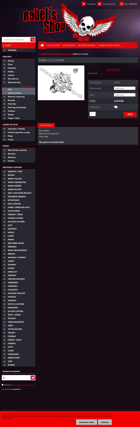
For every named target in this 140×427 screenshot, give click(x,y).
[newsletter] (33, 378)
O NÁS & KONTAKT (53, 45)
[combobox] (124, 88)
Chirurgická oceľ (65, 54)
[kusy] (93, 114)
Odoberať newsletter (11, 371)
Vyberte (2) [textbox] (119, 88)
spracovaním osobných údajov (23, 385)
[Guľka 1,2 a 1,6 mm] (61, 66)
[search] (32, 39)
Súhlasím (105, 422)
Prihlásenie (91, 4)
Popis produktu (46, 125)
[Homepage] (43, 45)
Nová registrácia (109, 4)
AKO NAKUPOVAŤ (69, 45)
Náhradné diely (51, 54)
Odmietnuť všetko (86, 422)
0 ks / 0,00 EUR (130, 4)
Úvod (41, 54)
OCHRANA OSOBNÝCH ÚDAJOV (109, 45)
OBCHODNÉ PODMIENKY (86, 45)
